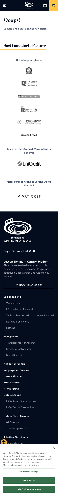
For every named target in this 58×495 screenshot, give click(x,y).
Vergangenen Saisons (16, 370)
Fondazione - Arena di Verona (18, 230)
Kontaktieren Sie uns (17, 321)
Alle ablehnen (29, 481)
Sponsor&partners (16, 428)
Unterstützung (12, 395)
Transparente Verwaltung (20, 342)
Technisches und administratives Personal (30, 315)
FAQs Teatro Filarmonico (20, 407)
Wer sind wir (13, 303)
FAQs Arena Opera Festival (21, 401)
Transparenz (11, 336)
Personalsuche (14, 443)
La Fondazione (12, 296)
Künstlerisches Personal (19, 309)
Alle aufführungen (14, 364)
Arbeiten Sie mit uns (16, 437)
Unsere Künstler (13, 376)
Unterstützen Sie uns (16, 416)
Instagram (26, 251)
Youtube (34, 251)
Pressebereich (12, 382)
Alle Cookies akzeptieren (29, 490)
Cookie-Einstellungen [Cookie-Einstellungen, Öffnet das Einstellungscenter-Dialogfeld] (29, 472)
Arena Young (11, 388)
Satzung (10, 327)
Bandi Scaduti (14, 355)
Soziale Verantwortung (18, 349)
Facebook (30, 251)
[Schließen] (54, 449)
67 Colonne (12, 422)
